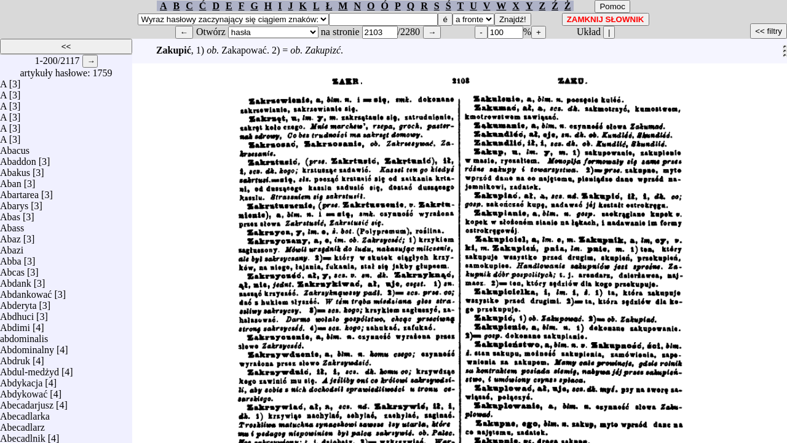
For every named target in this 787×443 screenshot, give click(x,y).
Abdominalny (27, 346)
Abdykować (23, 391)
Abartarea (19, 191)
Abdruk (15, 358)
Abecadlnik (22, 435)
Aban (11, 180)
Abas (10, 214)
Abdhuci (17, 313)
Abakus (15, 169)
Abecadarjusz (26, 402)
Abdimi (15, 324)
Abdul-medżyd (29, 369)
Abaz (10, 236)
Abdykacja (21, 380)
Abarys (14, 203)
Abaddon (18, 158)
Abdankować (26, 291)
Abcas (12, 269)
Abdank (15, 280)
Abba (11, 258)
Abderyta (18, 302)
